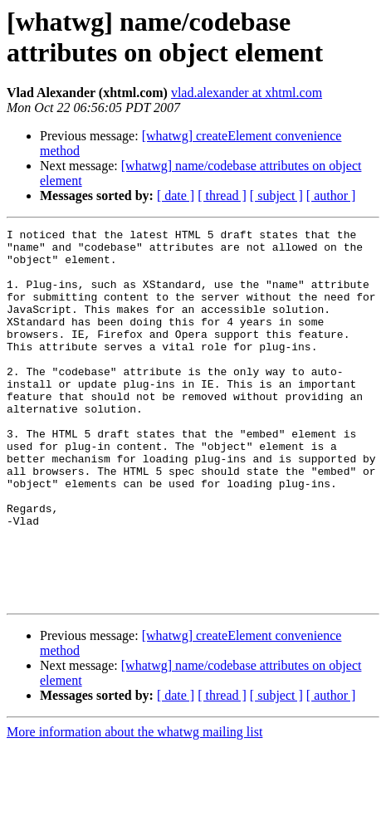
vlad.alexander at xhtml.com (246, 93)
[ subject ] (276, 195)
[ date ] (175, 195)
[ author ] (331, 195)
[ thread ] (222, 195)
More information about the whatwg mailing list (134, 806)
